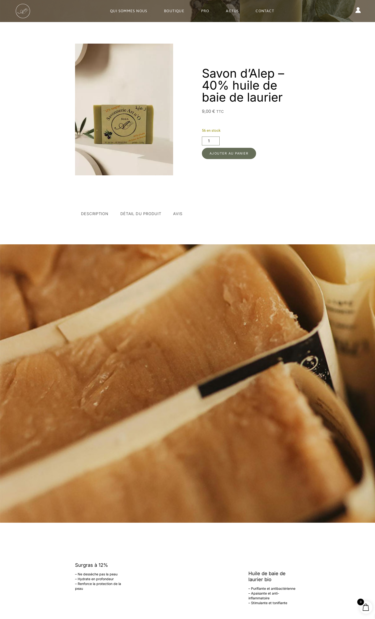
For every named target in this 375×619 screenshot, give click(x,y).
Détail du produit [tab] (140, 213)
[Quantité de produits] (211, 140)
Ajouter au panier (231, 153)
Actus (232, 11)
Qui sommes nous (128, 11)
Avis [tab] (177, 213)
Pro (205, 11)
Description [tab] (94, 213)
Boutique (174, 11)
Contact (265, 11)
